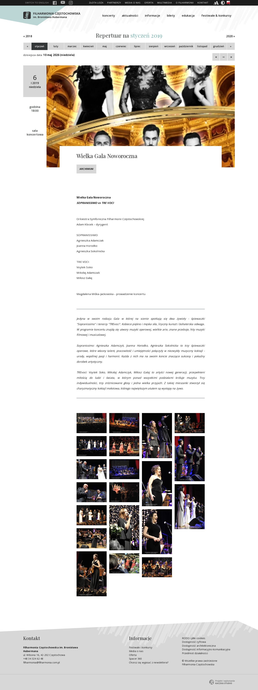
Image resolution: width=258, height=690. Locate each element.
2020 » (230, 36)
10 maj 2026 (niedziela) (59, 55)
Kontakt (203, 2)
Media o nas (133, 2)
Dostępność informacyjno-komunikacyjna (206, 649)
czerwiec (121, 46)
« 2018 (27, 36)
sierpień (153, 46)
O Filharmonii (185, 2)
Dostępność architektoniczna (199, 645)
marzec (72, 46)
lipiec (137, 46)
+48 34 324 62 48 (33, 658)
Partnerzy (114, 2)
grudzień (218, 46)
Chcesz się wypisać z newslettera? (148, 662)
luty (55, 46)
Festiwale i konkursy (140, 647)
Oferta (148, 2)
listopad (202, 46)
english (37, 2)
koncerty (108, 15)
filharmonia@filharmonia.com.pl (41, 662)
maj (104, 46)
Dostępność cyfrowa (194, 641)
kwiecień (88, 46)
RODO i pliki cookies (193, 638)
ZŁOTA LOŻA (96, 2)
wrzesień (169, 46)
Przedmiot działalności (195, 653)
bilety (171, 15)
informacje (152, 15)
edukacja (188, 15)
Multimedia (164, 2)
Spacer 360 (135, 658)
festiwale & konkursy (216, 15)
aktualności (130, 15)
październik (186, 46)
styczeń (39, 46)
